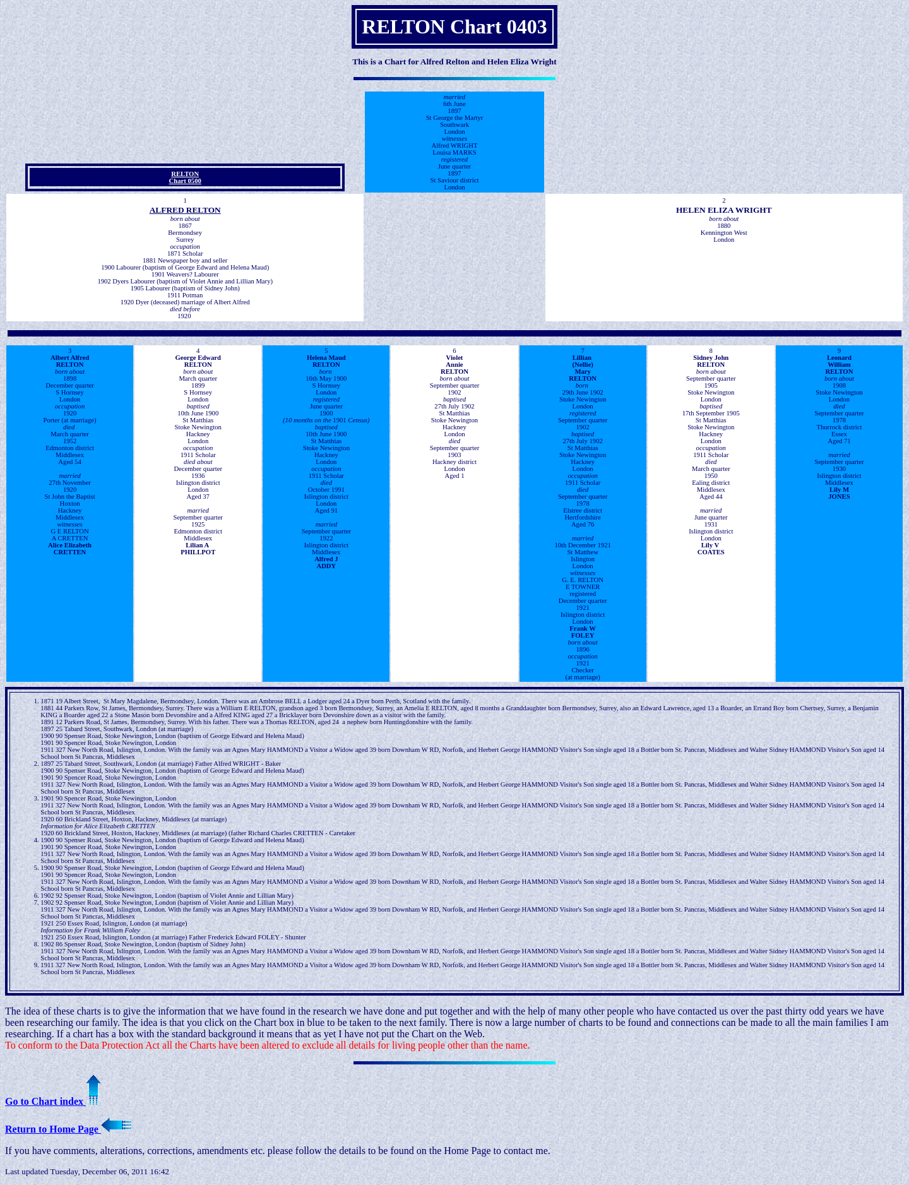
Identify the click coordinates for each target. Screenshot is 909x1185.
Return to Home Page (68, 1129)
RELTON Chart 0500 (185, 177)
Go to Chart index (53, 1101)
